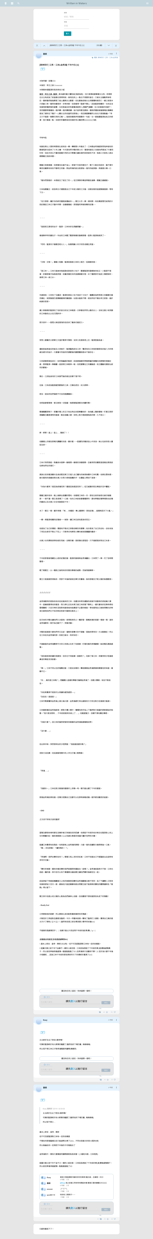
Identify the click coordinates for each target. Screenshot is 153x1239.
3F (41, 1100)
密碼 (65, 22)
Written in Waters (76, 3)
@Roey (63, 1183)
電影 (95, 57)
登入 (67, 34)
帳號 (65, 13)
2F (41, 1033)
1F (41, 69)
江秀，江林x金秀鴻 (111, 57)
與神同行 (101, 57)
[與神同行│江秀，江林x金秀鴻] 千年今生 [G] (59, 65)
